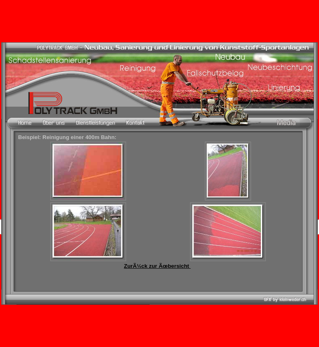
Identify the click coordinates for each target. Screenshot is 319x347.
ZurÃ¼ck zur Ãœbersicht (157, 266)
